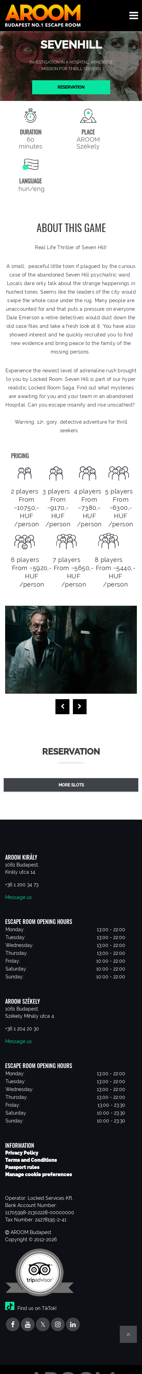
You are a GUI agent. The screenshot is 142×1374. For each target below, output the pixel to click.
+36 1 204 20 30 (22, 1028)
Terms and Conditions (31, 1160)
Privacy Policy (21, 1153)
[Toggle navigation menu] (134, 16)
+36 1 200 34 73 (21, 884)
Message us (18, 897)
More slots (71, 785)
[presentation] (62, 706)
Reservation (71, 87)
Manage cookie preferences (38, 1174)
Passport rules (22, 1167)
